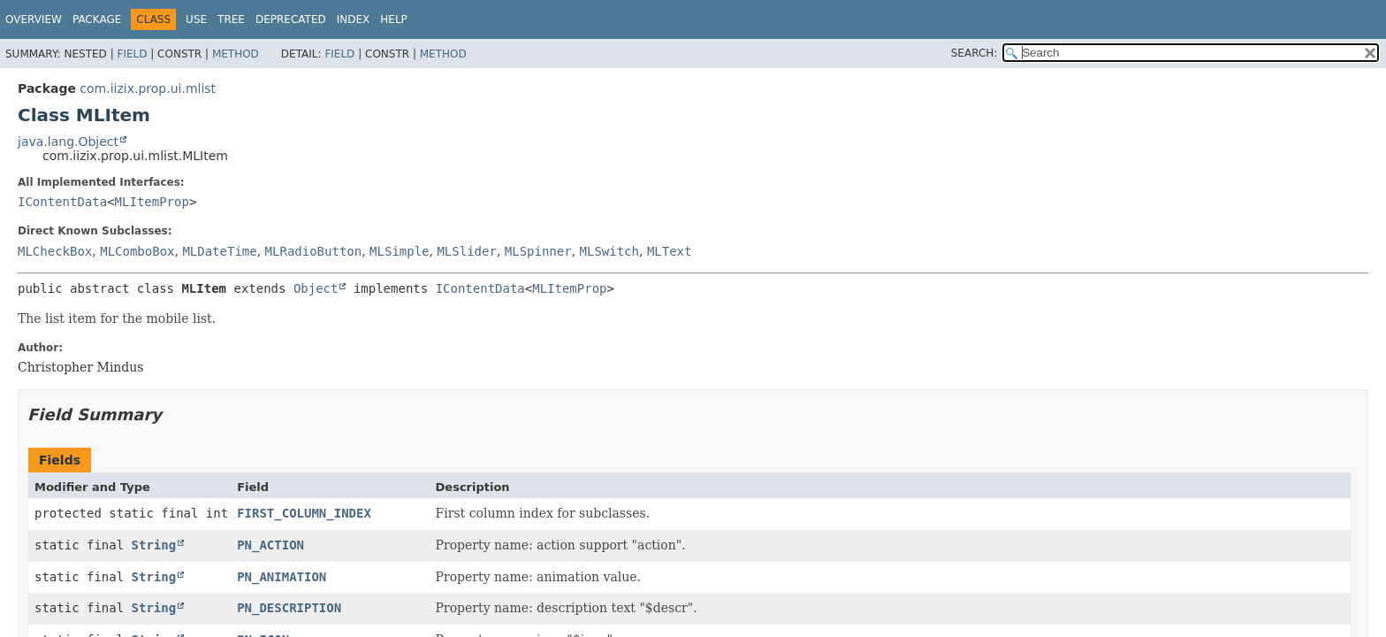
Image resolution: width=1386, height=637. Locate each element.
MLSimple (399, 251)
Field (132, 54)
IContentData (62, 202)
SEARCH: (974, 53)
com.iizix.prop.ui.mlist (148, 88)
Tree (231, 19)
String (154, 545)
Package (96, 19)
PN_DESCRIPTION (289, 608)
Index (353, 19)
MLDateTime (219, 251)
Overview (33, 19)
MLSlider (466, 251)
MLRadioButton (313, 251)
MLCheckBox (55, 251)
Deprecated (290, 19)
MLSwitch (609, 251)
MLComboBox (137, 251)
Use (196, 19)
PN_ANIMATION (281, 577)
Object (316, 288)
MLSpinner (538, 251)
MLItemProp (152, 202)
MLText (669, 251)
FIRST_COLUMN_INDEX (304, 513)
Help (393, 19)
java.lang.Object (68, 141)
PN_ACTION (270, 545)
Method (235, 54)
